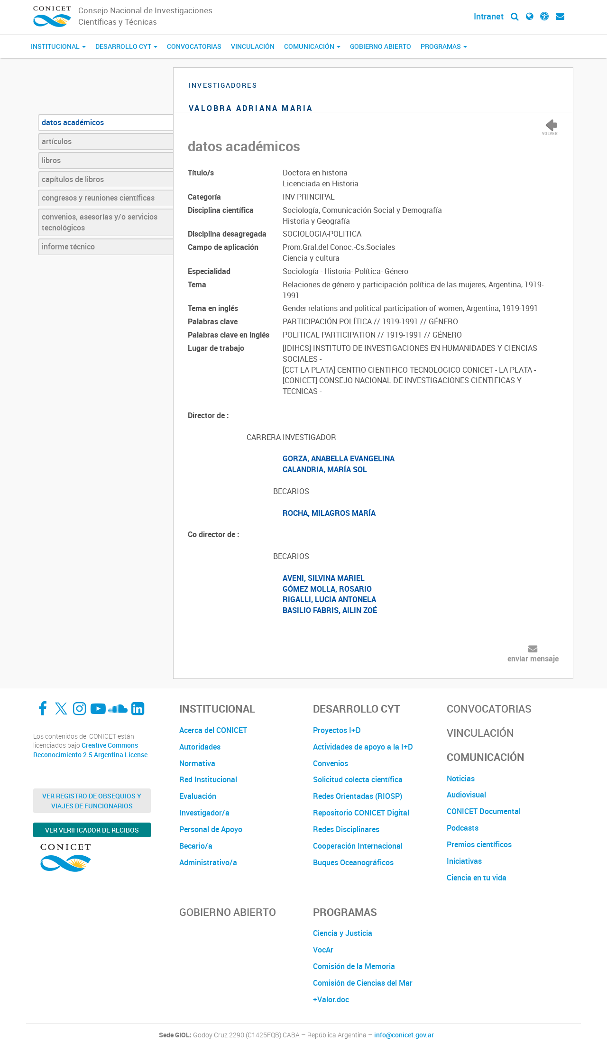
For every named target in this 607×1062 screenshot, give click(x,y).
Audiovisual (466, 794)
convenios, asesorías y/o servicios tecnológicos (99, 222)
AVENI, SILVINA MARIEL (324, 578)
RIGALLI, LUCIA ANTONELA (329, 599)
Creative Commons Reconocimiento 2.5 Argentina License (90, 750)
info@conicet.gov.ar (404, 1035)
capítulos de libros (73, 179)
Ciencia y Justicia (342, 933)
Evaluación (197, 796)
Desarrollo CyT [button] (126, 46)
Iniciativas (464, 861)
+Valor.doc (331, 999)
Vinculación (253, 46)
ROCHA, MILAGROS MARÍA (329, 513)
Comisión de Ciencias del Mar (363, 983)
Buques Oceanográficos (353, 862)
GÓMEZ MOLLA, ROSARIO (327, 589)
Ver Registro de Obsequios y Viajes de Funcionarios (91, 800)
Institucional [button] (58, 46)
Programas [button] (444, 46)
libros (51, 160)
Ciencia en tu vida (476, 877)
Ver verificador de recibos (92, 829)
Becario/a (195, 846)
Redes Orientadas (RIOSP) (357, 796)
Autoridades (200, 747)
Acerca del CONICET (213, 730)
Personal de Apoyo (210, 829)
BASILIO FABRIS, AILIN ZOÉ (330, 610)
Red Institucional (208, 779)
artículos (57, 141)
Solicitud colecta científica (358, 779)
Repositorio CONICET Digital (361, 812)
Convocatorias (194, 46)
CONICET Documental (484, 811)
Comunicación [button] (312, 46)
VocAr (323, 949)
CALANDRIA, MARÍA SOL (325, 469)
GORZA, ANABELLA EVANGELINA (339, 458)
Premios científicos (479, 844)
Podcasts (462, 828)
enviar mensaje (533, 658)
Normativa (197, 763)
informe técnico (68, 246)
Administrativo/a (208, 862)
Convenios (330, 763)
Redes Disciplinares (346, 829)
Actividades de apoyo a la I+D (363, 747)
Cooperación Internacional (358, 846)
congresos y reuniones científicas (98, 197)
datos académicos (73, 122)
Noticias (461, 778)
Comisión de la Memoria (354, 966)
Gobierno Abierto (380, 46)
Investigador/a (204, 812)
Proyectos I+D (337, 730)
